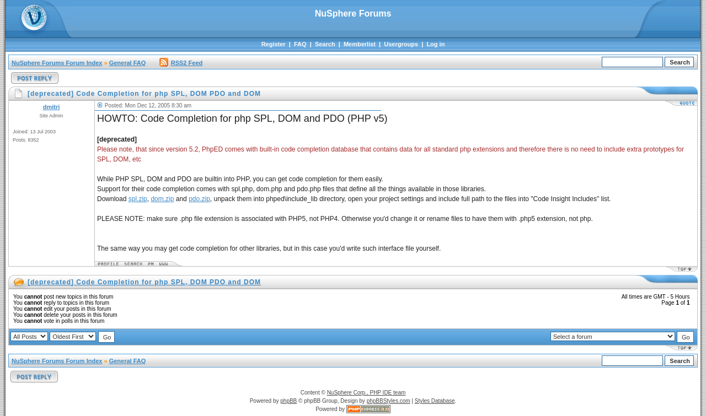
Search (325, 44)
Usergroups (401, 44)
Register (273, 44)
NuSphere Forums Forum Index (57, 63)
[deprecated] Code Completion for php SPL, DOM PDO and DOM (144, 282)
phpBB (288, 401)
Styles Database (435, 401)
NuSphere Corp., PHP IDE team (366, 393)
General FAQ (127, 63)
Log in (435, 44)
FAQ (300, 44)
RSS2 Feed (180, 63)
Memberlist (360, 44)
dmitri (51, 107)
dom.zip (162, 199)
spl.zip (138, 199)
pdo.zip (199, 199)
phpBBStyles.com (388, 401)
